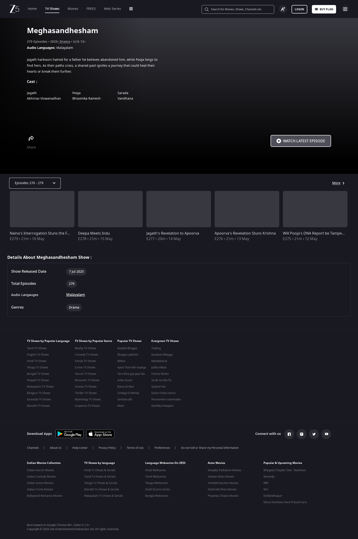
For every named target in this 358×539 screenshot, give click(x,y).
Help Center (80, 447)
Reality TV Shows (85, 348)
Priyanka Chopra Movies (223, 495)
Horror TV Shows (85, 374)
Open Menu (345, 8)
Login (299, 9)
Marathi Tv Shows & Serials (101, 488)
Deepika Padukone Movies (224, 469)
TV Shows (52, 8)
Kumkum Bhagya (162, 355)
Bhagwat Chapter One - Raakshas (284, 469)
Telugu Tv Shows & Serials (100, 482)
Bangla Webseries (156, 495)
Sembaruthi (124, 399)
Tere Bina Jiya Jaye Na (131, 374)
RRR (265, 482)
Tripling (156, 348)
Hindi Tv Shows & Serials (100, 469)
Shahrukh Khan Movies (222, 488)
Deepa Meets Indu (94, 233)
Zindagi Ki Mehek (128, 393)
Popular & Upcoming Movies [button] (282, 462)
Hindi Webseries (155, 469)
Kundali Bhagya (127, 348)
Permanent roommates (166, 399)
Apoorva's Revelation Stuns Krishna (245, 233)
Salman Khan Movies (221, 476)
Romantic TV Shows (87, 380)
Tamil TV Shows (37, 348)
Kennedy (268, 476)
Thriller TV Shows (86, 393)
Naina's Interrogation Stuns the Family (43, 233)
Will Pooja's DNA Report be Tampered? (316, 233)
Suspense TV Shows (87, 406)
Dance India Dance (163, 393)
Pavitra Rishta (160, 374)
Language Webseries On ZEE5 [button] (165, 462)
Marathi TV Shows (38, 406)
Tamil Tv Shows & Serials (100, 476)
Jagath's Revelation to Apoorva (172, 233)
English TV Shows (38, 355)
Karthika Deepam (162, 406)
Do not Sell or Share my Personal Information (210, 447)
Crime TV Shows (85, 367)
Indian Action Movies (40, 482)
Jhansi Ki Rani (125, 387)
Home (32, 8)
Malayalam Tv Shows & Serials (103, 495)
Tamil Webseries (155, 476)
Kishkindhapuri (272, 495)
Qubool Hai (158, 387)
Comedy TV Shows (86, 355)
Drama (65, 42)
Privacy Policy (107, 447)
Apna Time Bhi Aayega (131, 367)
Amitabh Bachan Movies (223, 482)
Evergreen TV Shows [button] (165, 341)
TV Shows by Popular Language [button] (48, 341)
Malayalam (75, 294)
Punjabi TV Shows (38, 380)
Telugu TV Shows (37, 367)
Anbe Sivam (124, 380)
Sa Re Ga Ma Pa (161, 380)
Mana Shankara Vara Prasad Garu (285, 501)
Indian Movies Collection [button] (44, 462)
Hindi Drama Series (157, 488)
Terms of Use (135, 447)
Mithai (121, 361)
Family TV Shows (85, 361)
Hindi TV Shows (36, 361)
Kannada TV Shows (39, 399)
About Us (55, 447)
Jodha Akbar (159, 367)
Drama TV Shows (86, 387)
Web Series (112, 8)
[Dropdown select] (35, 183)
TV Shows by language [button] (99, 462)
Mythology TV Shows (88, 399)
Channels (33, 447)
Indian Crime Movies (40, 488)
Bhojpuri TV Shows (38, 393)
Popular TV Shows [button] (129, 341)
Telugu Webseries (156, 482)
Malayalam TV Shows (40, 387)
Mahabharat (159, 361)
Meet (120, 406)
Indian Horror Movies (40, 469)
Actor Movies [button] (216, 462)
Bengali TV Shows (38, 374)
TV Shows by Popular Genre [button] (93, 341)
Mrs (265, 488)
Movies (73, 8)
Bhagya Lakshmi (127, 355)
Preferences (162, 447)
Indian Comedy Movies (41, 476)
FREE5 (91, 8)
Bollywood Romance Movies (44, 495)
